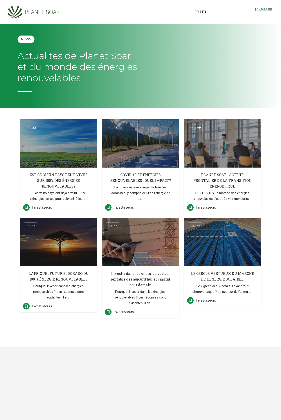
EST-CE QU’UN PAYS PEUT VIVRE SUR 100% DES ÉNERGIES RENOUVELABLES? (59, 180)
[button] (264, 10)
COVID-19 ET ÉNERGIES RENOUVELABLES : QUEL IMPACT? (140, 177)
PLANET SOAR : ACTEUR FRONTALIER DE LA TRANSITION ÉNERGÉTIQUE (222, 180)
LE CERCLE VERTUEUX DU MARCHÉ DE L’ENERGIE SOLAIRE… (222, 276)
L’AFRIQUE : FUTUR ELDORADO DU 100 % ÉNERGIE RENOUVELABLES (59, 276)
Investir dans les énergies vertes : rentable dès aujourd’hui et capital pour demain (140, 279)
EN (204, 12)
